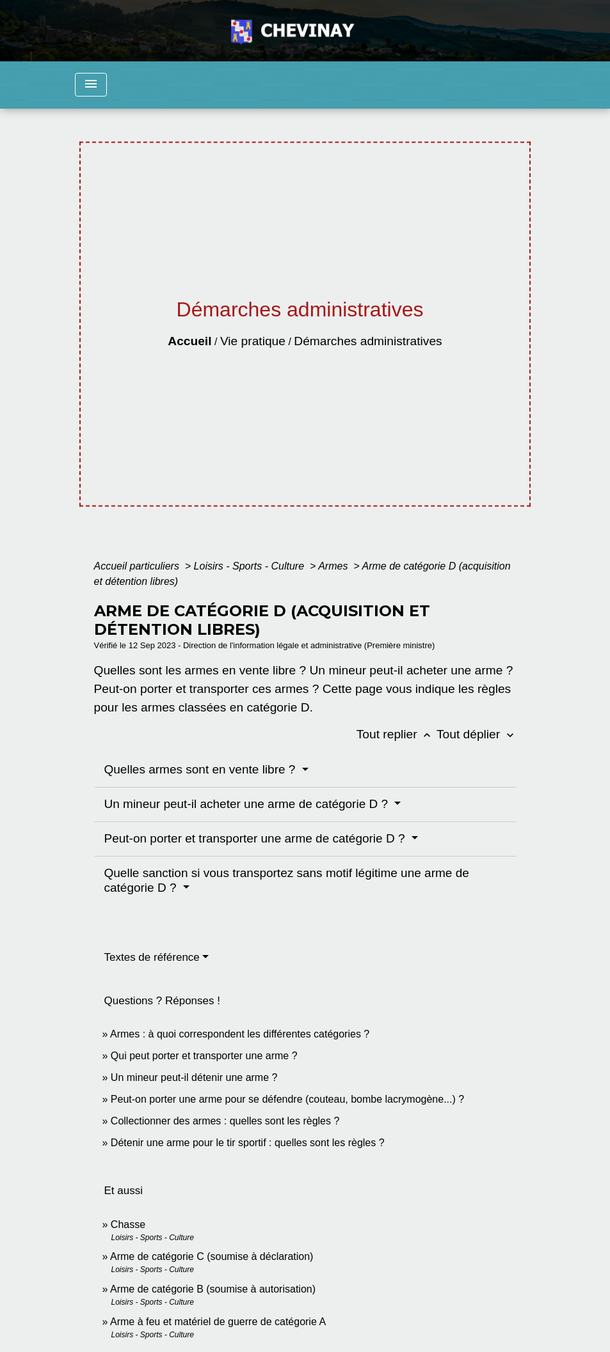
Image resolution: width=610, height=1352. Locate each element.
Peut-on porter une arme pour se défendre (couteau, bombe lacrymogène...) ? (287, 1099)
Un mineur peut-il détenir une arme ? (194, 1077)
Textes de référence (152, 957)
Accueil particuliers (138, 566)
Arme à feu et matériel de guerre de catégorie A (218, 1321)
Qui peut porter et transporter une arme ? (204, 1055)
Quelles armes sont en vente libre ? (201, 769)
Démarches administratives (368, 341)
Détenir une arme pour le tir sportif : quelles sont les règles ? (248, 1142)
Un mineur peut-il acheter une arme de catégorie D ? (248, 804)
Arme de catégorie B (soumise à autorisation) (213, 1289)
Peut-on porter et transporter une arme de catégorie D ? (256, 838)
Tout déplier (477, 734)
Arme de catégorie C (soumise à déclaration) (211, 1256)
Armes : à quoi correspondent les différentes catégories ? (239, 1034)
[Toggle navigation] (91, 85)
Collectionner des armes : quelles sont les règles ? (225, 1120)
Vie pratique (252, 341)
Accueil (189, 341)
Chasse (128, 1224)
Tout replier (397, 734)
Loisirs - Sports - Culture (250, 566)
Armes (334, 566)
